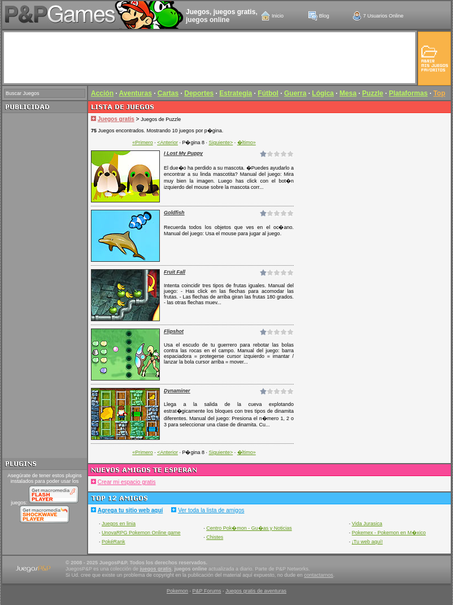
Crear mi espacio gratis (127, 482)
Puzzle (372, 93)
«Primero (142, 142)
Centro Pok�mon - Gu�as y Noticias (249, 528)
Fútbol (268, 93)
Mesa (347, 93)
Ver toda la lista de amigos (211, 510)
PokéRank (113, 541)
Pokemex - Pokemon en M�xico (389, 532)
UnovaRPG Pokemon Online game (141, 532)
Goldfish (174, 212)
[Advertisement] (45, 285)
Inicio (278, 16)
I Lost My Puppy (183, 153)
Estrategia (235, 93)
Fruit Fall (174, 272)
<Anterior (167, 142)
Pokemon (177, 591)
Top (439, 93)
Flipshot (174, 331)
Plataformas (408, 93)
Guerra (295, 93)
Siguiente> (221, 142)
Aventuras (135, 93)
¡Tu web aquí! (367, 541)
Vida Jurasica (367, 523)
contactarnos (318, 575)
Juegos (198, 12)
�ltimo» (246, 142)
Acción (102, 93)
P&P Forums (207, 591)
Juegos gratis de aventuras (255, 591)
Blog (324, 16)
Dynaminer (177, 391)
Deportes (199, 93)
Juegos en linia (119, 523)
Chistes (214, 537)
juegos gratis (235, 12)
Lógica (323, 93)
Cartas (168, 93)
